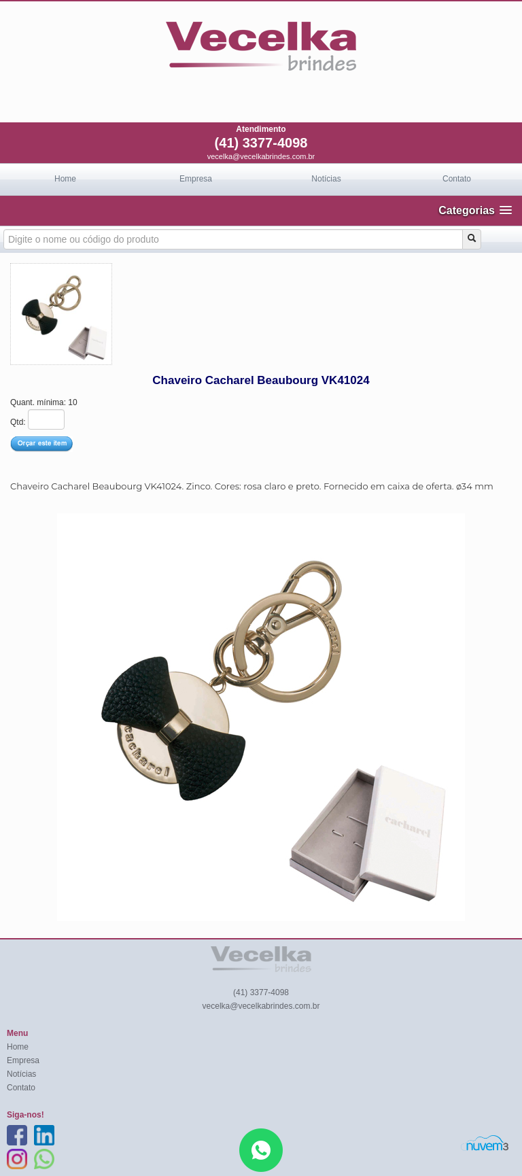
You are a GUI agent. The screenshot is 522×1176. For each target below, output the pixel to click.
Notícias (326, 179)
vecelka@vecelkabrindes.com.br (261, 156)
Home (65, 179)
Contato (456, 179)
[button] (475, 210)
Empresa (195, 179)
